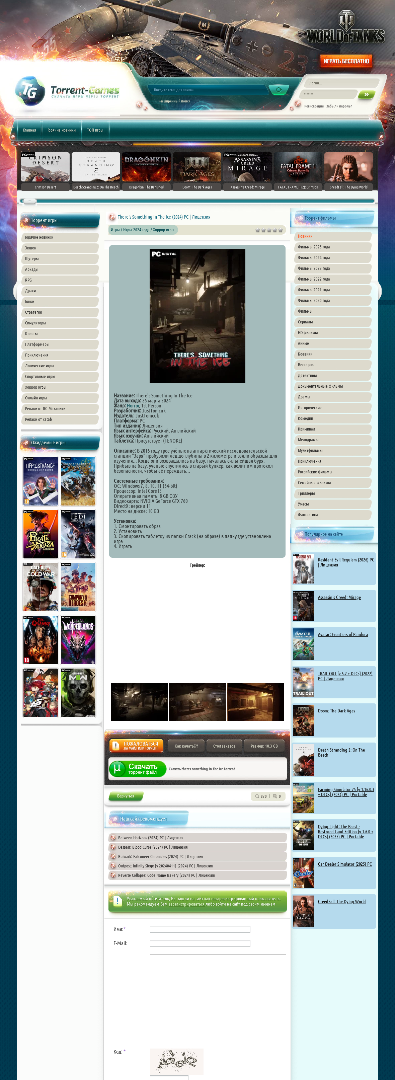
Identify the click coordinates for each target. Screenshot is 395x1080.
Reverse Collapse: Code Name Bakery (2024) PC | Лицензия (166, 875)
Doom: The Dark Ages (336, 710)
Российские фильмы (315, 471)
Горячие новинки (62, 130)
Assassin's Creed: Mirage (339, 597)
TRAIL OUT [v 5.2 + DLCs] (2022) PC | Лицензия (345, 676)
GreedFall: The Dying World (342, 901)
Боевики (305, 354)
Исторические (310, 407)
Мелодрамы (308, 439)
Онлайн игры (36, 397)
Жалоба (136, 747)
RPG (28, 280)
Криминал (306, 429)
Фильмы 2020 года (314, 300)
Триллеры (306, 493)
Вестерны (306, 364)
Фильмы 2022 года (314, 279)
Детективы (307, 375)
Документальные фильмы (320, 386)
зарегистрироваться (187, 904)
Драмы (304, 396)
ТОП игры (95, 130)
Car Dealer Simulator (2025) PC (345, 864)
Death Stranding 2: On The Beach (341, 752)
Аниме (303, 343)
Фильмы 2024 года (314, 257)
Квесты (31, 333)
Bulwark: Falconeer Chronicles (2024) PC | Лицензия (160, 856)
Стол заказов (224, 746)
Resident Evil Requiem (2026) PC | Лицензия (346, 562)
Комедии (305, 418)
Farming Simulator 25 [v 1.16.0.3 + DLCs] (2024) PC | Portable (346, 792)
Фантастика (308, 514)
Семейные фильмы (314, 482)
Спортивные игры (40, 376)
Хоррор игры (36, 387)
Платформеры (37, 344)
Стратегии (33, 312)
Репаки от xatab (38, 419)
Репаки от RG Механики (45, 408)
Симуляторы (35, 322)
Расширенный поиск (174, 101)
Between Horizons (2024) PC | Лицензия (150, 837)
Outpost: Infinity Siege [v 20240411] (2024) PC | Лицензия (165, 865)
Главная (29, 130)
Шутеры (32, 258)
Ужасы (303, 504)
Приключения (37, 355)
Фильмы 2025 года (314, 246)
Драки (30, 290)
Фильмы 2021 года (314, 289)
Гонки (29, 301)
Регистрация (314, 106)
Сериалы (305, 321)
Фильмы (305, 311)
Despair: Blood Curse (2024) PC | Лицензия (153, 847)
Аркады (31, 269)
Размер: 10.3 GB (264, 746)
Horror (133, 405)
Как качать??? (186, 746)
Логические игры (39, 365)
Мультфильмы (310, 450)
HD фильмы (308, 332)
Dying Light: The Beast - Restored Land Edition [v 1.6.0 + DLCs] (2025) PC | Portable (345, 831)
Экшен (30, 247)
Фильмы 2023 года (314, 268)
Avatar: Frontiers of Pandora (343, 634)
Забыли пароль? (339, 106)
